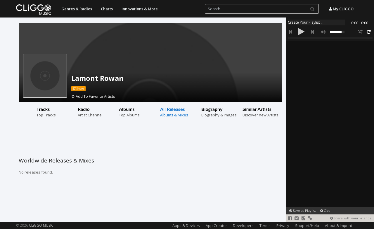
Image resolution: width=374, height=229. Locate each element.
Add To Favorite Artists (93, 96)
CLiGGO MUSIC (41, 225)
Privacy (282, 225)
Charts (107, 8)
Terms (265, 225)
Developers (243, 225)
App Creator (216, 225)
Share (78, 88)
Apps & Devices (186, 225)
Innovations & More (140, 8)
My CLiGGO (341, 8)
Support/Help (307, 225)
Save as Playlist (302, 210)
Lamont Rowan (97, 78)
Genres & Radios (76, 8)
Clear (326, 210)
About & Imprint (338, 225)
